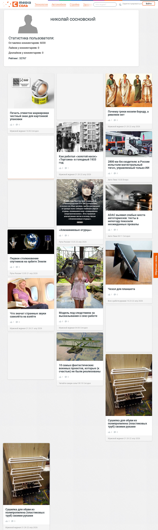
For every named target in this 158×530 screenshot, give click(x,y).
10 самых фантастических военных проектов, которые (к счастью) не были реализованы (80, 368)
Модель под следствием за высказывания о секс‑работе (78, 314)
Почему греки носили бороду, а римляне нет (128, 113)
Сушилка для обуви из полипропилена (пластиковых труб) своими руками (127, 423)
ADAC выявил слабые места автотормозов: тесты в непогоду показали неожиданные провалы (126, 219)
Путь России (64, 242)
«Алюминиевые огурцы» (75, 229)
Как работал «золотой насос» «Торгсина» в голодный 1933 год (78, 159)
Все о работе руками (117, 301)
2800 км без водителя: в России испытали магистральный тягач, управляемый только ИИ (128, 164)
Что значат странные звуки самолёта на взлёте (28, 315)
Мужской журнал (18, 131)
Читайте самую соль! (68, 383)
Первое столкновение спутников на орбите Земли (28, 260)
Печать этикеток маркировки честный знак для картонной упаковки (29, 116)
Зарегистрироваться (132, 3)
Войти (148, 3)
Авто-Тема (112, 179)
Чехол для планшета (121, 288)
